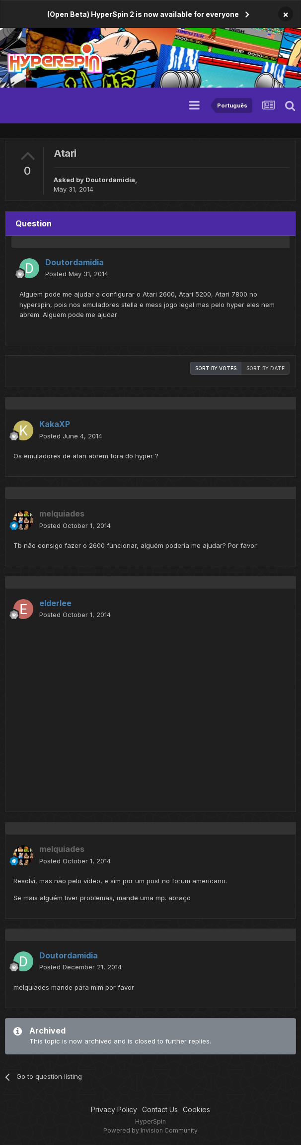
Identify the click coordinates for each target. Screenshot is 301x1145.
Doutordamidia (110, 180)
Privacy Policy (114, 1109)
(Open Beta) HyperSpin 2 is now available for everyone (143, 14)
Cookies (196, 1109)
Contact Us (160, 1109)
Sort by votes (215, 368)
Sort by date (265, 368)
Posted (76, 274)
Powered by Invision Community (150, 1130)
